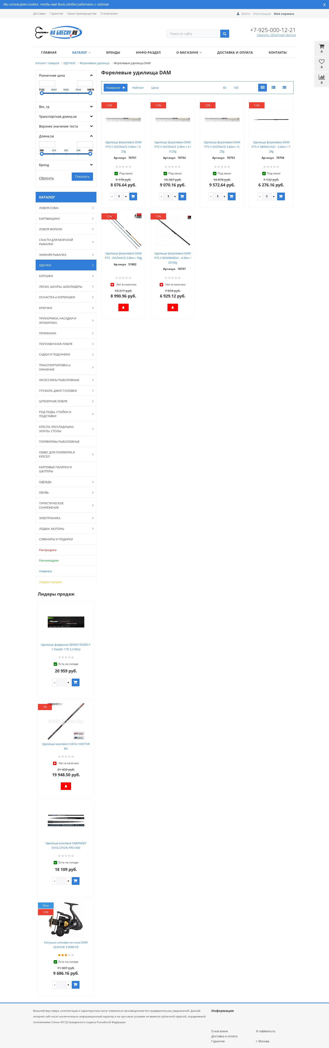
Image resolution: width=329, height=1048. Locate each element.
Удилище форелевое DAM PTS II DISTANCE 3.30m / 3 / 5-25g (172, 146)
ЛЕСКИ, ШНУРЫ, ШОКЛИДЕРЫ (64, 286)
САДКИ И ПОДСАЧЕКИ (64, 354)
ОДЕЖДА (64, 482)
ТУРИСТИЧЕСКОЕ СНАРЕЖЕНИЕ (64, 505)
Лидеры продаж (50, 582)
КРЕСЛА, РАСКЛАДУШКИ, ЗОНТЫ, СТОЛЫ (64, 429)
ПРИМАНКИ (64, 333)
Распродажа (47, 550)
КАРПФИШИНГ (64, 218)
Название (115, 88)
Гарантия (56, 13)
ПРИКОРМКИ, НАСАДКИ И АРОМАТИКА (64, 320)
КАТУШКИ (64, 276)
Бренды (113, 52)
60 (224, 88)
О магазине (189, 52)
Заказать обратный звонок (276, 35)
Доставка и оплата (235, 52)
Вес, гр (44, 107)
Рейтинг (138, 88)
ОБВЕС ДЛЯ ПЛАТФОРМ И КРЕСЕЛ (64, 454)
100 (235, 88)
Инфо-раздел (148, 52)
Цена (155, 88)
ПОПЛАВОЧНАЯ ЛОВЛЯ (64, 344)
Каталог (81, 52)
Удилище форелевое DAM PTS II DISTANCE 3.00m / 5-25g (123, 146)
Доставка (39, 13)
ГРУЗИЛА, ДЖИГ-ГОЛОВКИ (64, 390)
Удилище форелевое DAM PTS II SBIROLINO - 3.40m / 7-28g (271, 146)
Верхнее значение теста (58, 126)
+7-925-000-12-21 (273, 30)
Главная (48, 52)
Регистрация (262, 14)
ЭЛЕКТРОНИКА (64, 518)
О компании (109, 13)
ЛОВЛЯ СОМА (64, 208)
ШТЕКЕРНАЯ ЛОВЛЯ (64, 401)
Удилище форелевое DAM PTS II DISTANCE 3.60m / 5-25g (222, 146)
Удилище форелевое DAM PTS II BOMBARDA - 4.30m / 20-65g (172, 257)
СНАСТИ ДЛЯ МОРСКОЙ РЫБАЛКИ (64, 242)
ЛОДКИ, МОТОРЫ (64, 528)
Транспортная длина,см (58, 116)
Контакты (278, 52)
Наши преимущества (81, 13)
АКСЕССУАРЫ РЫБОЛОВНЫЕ (64, 380)
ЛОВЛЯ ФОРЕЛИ (64, 229)
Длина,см (46, 136)
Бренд (44, 165)
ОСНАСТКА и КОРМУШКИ (64, 297)
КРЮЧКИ (64, 307)
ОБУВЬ (64, 492)
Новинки (45, 571)
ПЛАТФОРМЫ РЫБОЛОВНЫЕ (59, 441)
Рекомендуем (49, 560)
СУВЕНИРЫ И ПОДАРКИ (56, 539)
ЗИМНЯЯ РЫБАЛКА (64, 254)
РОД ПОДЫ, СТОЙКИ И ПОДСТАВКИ (64, 414)
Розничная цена (52, 75)
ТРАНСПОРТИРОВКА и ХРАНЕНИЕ (64, 367)
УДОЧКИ (64, 265)
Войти (245, 14)
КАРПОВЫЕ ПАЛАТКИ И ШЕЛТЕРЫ (55, 469)
